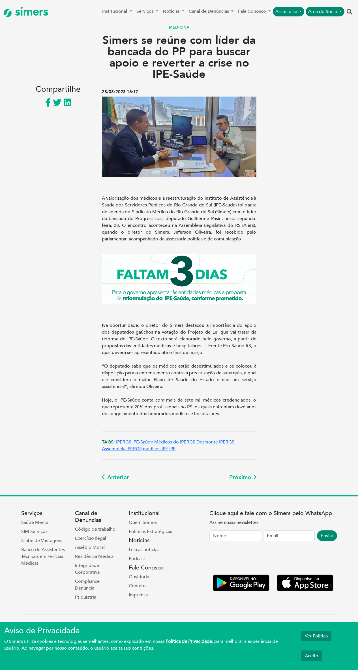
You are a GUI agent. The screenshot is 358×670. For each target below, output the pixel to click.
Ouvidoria (139, 577)
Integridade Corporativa (87, 568)
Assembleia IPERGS (122, 449)
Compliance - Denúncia (88, 584)
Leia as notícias (144, 550)
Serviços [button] (145, 11)
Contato (137, 586)
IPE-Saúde (142, 442)
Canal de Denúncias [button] (209, 11)
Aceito (311, 656)
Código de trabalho (95, 529)
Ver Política (316, 636)
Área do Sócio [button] (323, 11)
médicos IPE (155, 449)
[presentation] (252, 559)
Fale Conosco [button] (252, 11)
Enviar (327, 536)
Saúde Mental (35, 522)
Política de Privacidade (189, 641)
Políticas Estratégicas (150, 531)
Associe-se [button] (286, 11)
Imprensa (138, 595)
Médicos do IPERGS (174, 442)
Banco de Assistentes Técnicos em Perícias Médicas (43, 556)
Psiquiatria (85, 597)
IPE (172, 449)
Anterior (115, 477)
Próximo (242, 477)
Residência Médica (94, 556)
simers (25, 12)
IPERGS (123, 442)
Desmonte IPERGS (215, 442)
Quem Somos (143, 522)
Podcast (137, 559)
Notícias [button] (172, 11)
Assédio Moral (90, 547)
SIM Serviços (34, 531)
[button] (349, 12)
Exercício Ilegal (90, 538)
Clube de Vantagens (41, 540)
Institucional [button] (115, 11)
